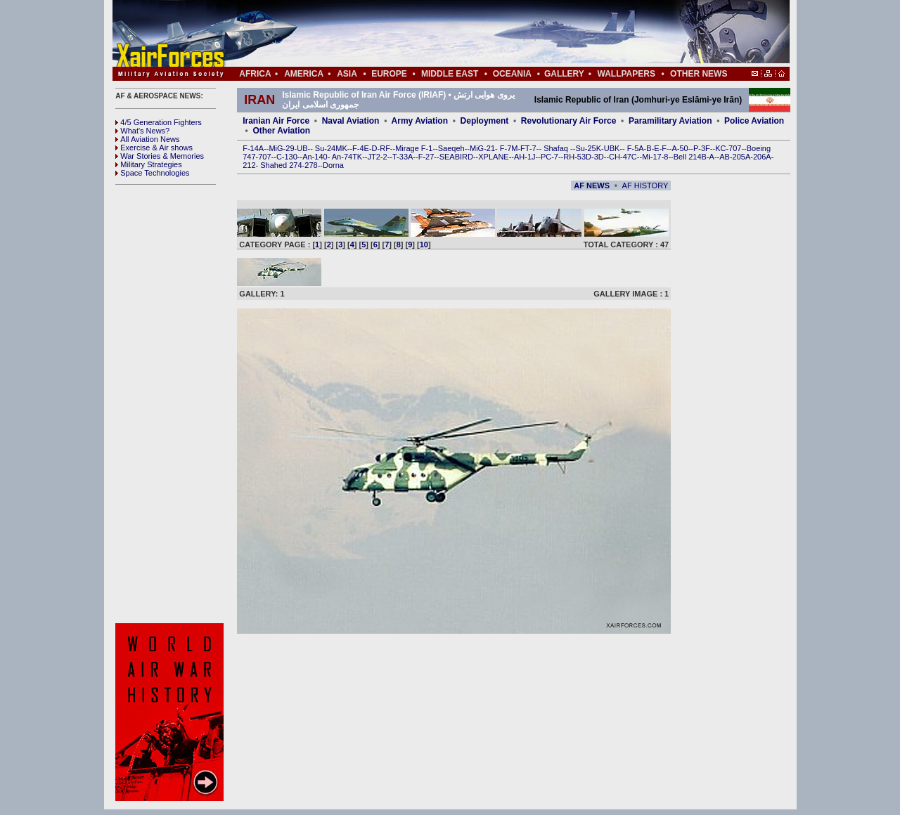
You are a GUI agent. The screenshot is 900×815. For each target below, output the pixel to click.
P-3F (701, 148)
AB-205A (734, 156)
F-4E (360, 148)
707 (264, 156)
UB (302, 148)
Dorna (333, 165)
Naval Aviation (351, 121)
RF (385, 148)
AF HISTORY (645, 185)
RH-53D (577, 156)
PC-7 (549, 156)
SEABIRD (456, 156)
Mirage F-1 (413, 148)
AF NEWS (592, 185)
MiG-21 (482, 148)
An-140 (314, 156)
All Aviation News (147, 139)
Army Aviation (420, 121)
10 (424, 244)
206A (762, 156)
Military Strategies (148, 164)
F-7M (509, 148)
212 (249, 165)
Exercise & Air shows (154, 147)
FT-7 (528, 148)
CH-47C (623, 156)
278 (310, 165)
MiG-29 (281, 148)
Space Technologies (152, 173)
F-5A (635, 148)
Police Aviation (754, 121)
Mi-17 (652, 156)
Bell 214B (690, 156)
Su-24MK (331, 148)
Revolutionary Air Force (569, 121)
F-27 (426, 156)
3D (599, 156)
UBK (612, 148)
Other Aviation (281, 131)
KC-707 (728, 148)
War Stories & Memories (159, 156)
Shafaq (557, 148)
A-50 (679, 148)
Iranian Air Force (276, 121)
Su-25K (588, 148)
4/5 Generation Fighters (159, 122)
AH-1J (525, 156)
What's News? (142, 130)
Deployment (485, 121)
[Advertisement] (492, 34)
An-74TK (347, 156)
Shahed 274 (281, 165)
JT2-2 (377, 156)
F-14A (253, 148)
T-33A (402, 156)
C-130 (286, 156)
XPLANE (493, 156)
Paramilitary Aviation (670, 121)
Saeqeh (451, 148)
